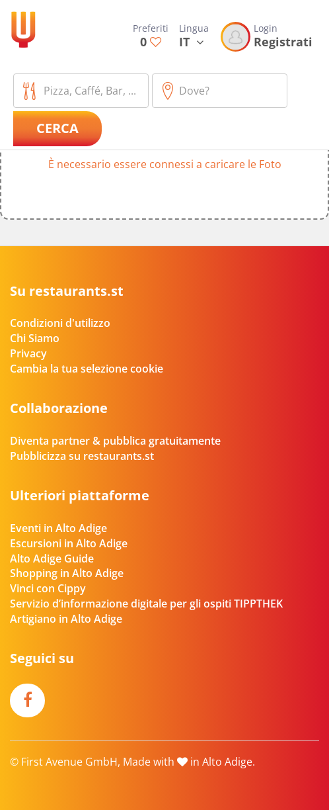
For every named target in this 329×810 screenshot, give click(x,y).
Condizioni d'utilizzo (60, 323)
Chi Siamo (34, 338)
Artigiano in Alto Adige (66, 618)
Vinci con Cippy (48, 588)
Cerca (57, 128)
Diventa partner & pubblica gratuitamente (115, 440)
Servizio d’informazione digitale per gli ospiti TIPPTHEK (146, 603)
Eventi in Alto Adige (58, 528)
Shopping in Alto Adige (67, 573)
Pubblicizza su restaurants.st (82, 456)
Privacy (28, 353)
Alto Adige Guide (52, 558)
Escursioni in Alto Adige (69, 543)
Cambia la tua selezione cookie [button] (86, 368)
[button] (164, 170)
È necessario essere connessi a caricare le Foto (164, 164)
